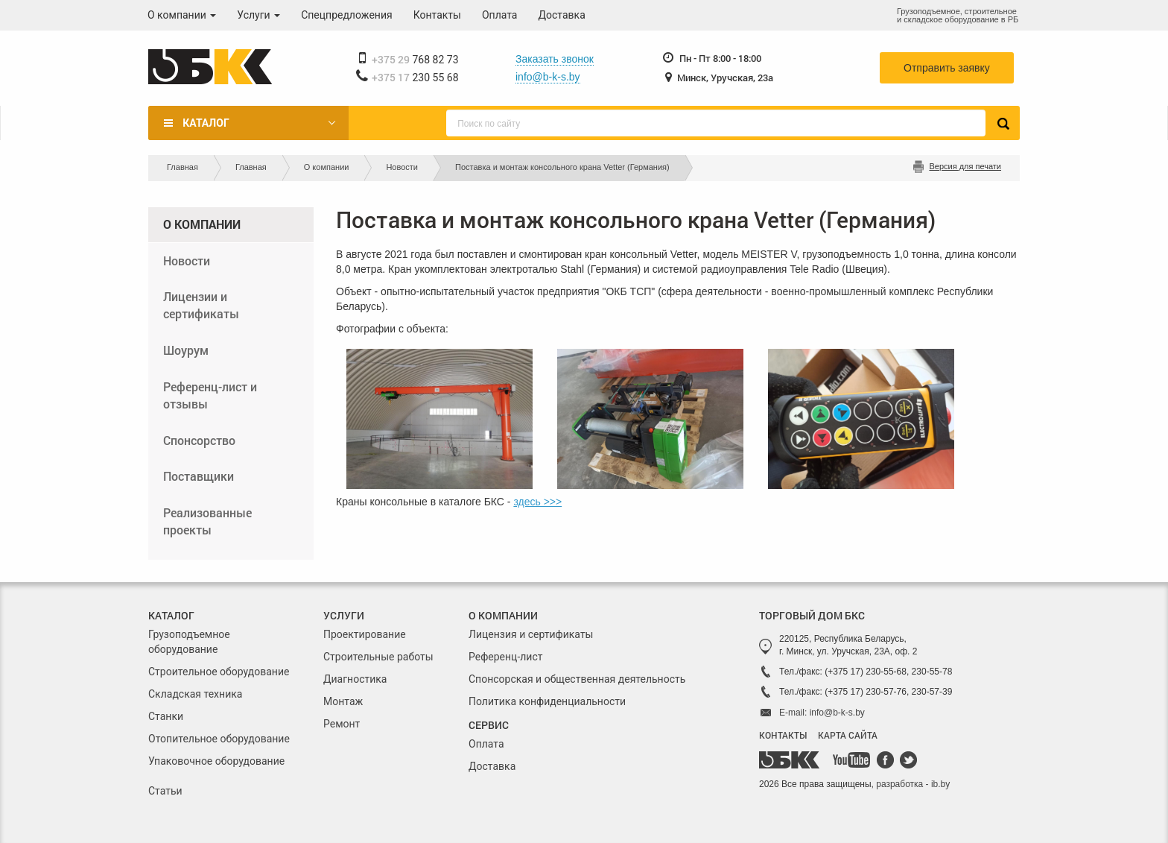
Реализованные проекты (207, 521)
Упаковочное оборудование (216, 761)
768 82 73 (415, 60)
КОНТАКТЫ (783, 735)
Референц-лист (506, 657)
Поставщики (198, 476)
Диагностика (355, 679)
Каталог (205, 123)
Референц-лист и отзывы (210, 395)
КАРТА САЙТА (847, 735)
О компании (181, 15)
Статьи (165, 791)
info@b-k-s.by (547, 77)
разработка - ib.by (913, 784)
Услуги (258, 15)
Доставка (562, 15)
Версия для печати (965, 166)
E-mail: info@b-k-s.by (822, 712)
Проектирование (364, 634)
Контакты (437, 15)
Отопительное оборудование (219, 739)
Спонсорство (199, 440)
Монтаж (343, 701)
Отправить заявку (947, 68)
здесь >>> (537, 502)
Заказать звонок (554, 59)
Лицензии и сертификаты (201, 304)
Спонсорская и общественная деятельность (577, 679)
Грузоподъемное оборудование (189, 641)
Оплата (500, 15)
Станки (165, 716)
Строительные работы (378, 657)
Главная (182, 166)
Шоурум (186, 350)
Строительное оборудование (218, 672)
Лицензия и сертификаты (531, 634)
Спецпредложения (347, 15)
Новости (402, 166)
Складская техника (195, 694)
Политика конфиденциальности (547, 701)
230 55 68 (415, 77)
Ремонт (341, 724)
